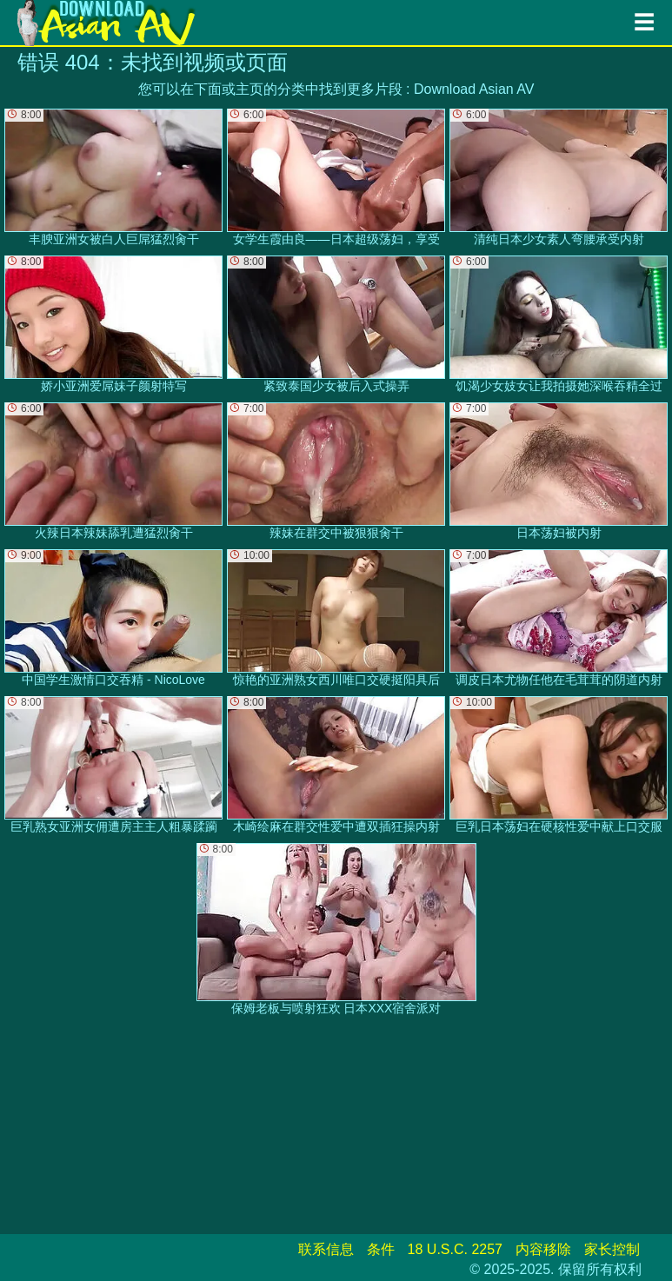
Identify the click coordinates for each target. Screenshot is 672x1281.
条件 (381, 1249)
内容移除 (543, 1249)
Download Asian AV (474, 89)
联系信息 (326, 1249)
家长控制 (612, 1249)
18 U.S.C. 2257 (455, 1249)
